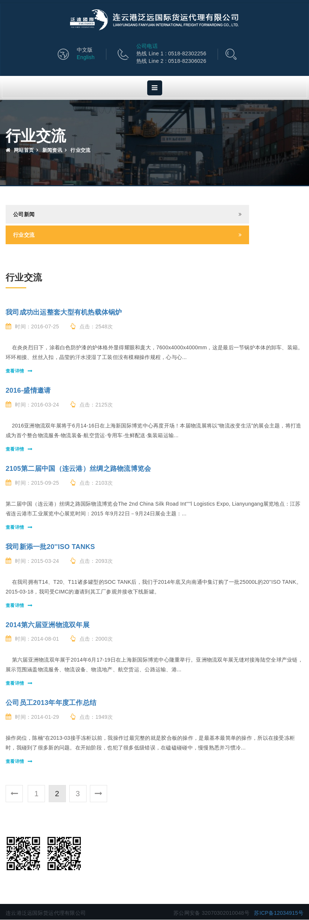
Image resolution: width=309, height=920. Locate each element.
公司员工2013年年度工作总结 (51, 703)
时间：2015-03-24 (32, 561)
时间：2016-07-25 (32, 327)
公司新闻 (23, 215)
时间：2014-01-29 (32, 717)
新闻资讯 (52, 150)
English (90, 58)
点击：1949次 (91, 717)
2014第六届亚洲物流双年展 (48, 625)
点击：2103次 (91, 483)
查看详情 (15, 371)
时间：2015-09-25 (32, 483)
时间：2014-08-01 (32, 639)
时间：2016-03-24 (32, 405)
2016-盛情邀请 (28, 391)
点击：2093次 (91, 561)
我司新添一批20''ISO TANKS (50, 547)
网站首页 (20, 150)
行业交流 (23, 235)
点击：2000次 (91, 639)
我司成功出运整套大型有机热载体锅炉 (64, 312)
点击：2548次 (91, 327)
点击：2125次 (91, 405)
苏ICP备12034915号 (278, 913)
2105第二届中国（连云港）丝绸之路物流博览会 (78, 469)
